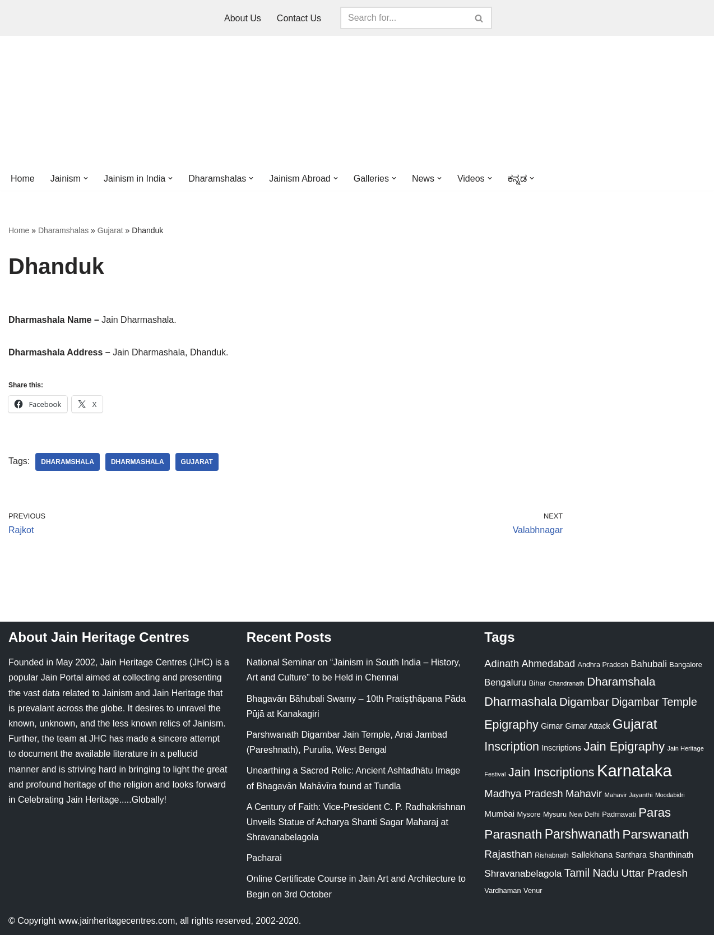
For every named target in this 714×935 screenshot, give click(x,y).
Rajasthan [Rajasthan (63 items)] (508, 854)
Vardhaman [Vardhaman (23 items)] (502, 890)
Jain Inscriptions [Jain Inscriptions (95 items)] (551, 772)
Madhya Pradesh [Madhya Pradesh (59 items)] (523, 793)
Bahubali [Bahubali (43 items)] (648, 664)
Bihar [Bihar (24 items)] (537, 683)
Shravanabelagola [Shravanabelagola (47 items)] (523, 873)
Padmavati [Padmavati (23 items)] (619, 814)
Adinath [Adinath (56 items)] (501, 663)
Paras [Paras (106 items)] (654, 813)
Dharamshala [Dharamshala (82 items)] (621, 681)
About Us (242, 18)
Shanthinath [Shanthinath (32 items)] (671, 854)
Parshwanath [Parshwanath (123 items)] (582, 834)
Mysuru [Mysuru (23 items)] (555, 814)
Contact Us (299, 18)
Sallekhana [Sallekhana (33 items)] (592, 854)
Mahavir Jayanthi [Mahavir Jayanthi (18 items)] (628, 794)
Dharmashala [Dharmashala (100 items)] (520, 702)
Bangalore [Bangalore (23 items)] (685, 664)
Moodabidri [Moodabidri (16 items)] (670, 794)
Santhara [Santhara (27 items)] (631, 854)
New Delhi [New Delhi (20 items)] (584, 814)
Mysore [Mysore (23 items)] (529, 814)
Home (23, 178)
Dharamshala (67, 462)
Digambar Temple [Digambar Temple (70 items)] (654, 702)
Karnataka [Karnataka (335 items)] (634, 770)
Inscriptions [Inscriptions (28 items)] (561, 747)
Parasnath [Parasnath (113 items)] (513, 834)
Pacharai (264, 858)
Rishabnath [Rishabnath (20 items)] (551, 855)
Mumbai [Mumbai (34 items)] (499, 813)
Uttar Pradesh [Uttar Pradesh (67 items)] (654, 873)
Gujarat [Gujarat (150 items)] (635, 724)
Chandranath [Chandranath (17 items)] (567, 683)
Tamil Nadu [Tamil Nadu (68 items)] (591, 873)
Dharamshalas (63, 230)
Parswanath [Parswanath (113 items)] (655, 834)
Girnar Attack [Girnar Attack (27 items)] (587, 725)
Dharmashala (137, 462)
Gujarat (110, 230)
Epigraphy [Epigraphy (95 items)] (511, 725)
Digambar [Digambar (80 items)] (584, 702)
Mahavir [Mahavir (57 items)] (583, 793)
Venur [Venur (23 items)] (532, 890)
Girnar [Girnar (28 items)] (552, 725)
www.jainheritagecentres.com (116, 920)
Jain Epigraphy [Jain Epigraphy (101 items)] (624, 746)
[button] (86, 178)
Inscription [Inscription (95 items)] (511, 746)
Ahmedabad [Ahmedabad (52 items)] (548, 663)
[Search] (403, 18)
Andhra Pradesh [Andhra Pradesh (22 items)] (603, 665)
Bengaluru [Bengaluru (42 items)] (505, 682)
